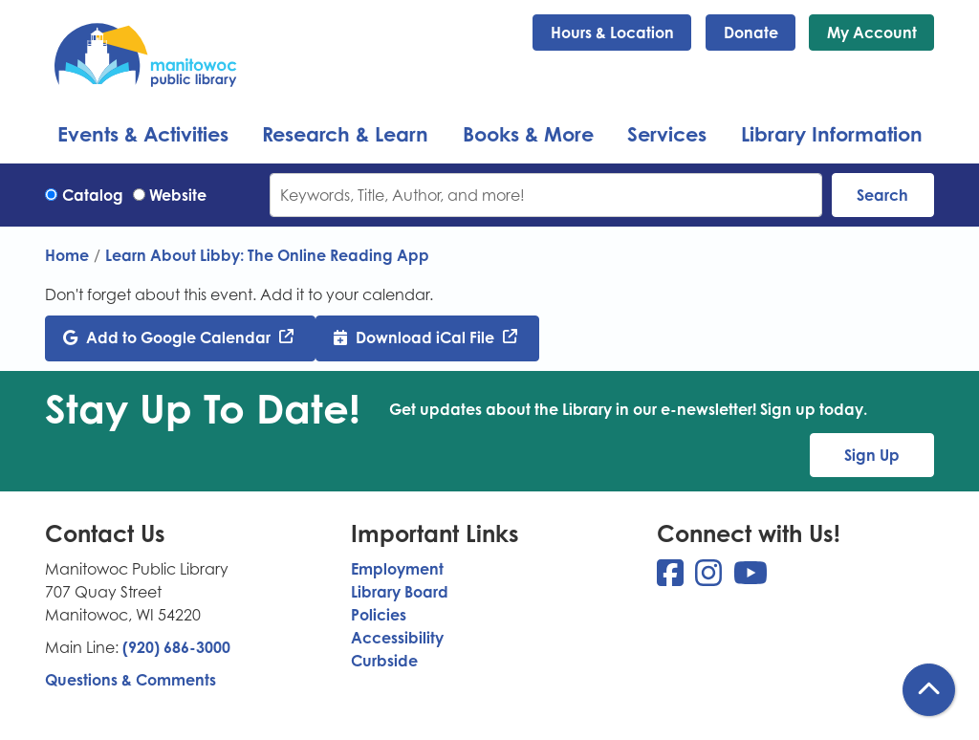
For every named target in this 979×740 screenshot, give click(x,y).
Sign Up (872, 455)
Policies (378, 614)
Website (178, 195)
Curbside (384, 660)
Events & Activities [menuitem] (142, 133)
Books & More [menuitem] (528, 133)
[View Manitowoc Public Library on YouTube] (750, 578)
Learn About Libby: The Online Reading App (267, 255)
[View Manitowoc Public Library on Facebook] (672, 578)
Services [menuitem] (667, 133)
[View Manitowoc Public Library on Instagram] (710, 578)
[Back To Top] (929, 690)
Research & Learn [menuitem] (345, 133)
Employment (397, 568)
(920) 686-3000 (176, 647)
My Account (872, 32)
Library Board (399, 591)
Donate (751, 32)
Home (67, 255)
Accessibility (397, 637)
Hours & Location (612, 32)
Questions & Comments (130, 679)
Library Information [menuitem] (832, 133)
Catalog (92, 195)
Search (882, 195)
